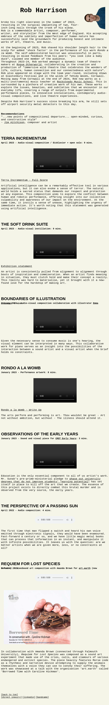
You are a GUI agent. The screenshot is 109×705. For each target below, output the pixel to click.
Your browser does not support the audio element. (55, 519)
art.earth (84, 568)
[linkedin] (28, 697)
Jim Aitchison (14, 122)
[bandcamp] (42, 697)
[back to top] (9, 695)
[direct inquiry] (11, 697)
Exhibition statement (16, 266)
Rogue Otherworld (29, 64)
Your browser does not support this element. (55, 160)
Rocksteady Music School (75, 81)
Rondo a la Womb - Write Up (21, 409)
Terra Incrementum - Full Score (24, 180)
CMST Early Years (65, 438)
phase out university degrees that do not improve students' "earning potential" (51, 480)
